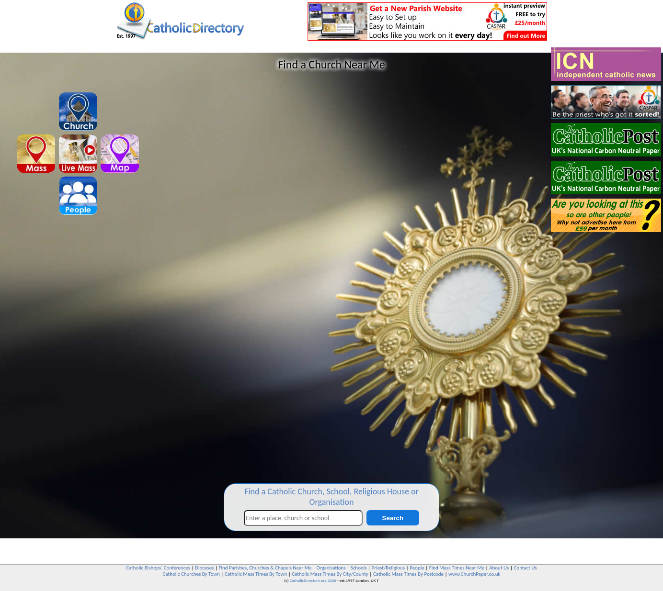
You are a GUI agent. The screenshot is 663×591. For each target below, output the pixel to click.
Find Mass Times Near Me (456, 568)
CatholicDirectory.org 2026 (313, 580)
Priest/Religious (388, 568)
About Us (499, 568)
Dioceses (204, 568)
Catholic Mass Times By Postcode (408, 574)
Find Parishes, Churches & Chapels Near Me (264, 568)
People (417, 568)
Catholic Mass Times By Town (256, 574)
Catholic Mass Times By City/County (330, 574)
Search (392, 518)
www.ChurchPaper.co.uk (474, 574)
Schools (359, 568)
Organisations (331, 568)
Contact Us (525, 568)
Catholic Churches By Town (190, 574)
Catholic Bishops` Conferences (158, 568)
